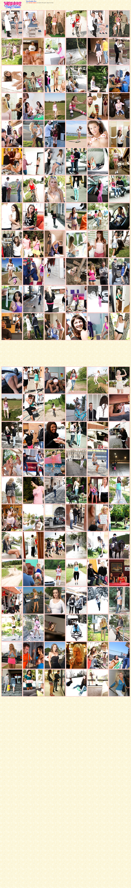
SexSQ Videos (33, 2)
